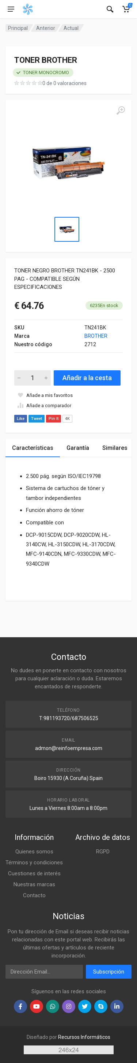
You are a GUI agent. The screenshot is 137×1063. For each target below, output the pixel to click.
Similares (115, 447)
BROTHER (95, 336)
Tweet (36, 418)
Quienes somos (34, 851)
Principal (18, 28)
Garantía (77, 447)
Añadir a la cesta (87, 378)
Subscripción (108, 971)
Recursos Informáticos (84, 1037)
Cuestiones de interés (34, 873)
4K (67, 418)
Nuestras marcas (34, 884)
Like (20, 418)
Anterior (45, 28)
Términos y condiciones (34, 862)
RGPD (103, 851)
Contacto (34, 895)
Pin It (53, 418)
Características (32, 447)
